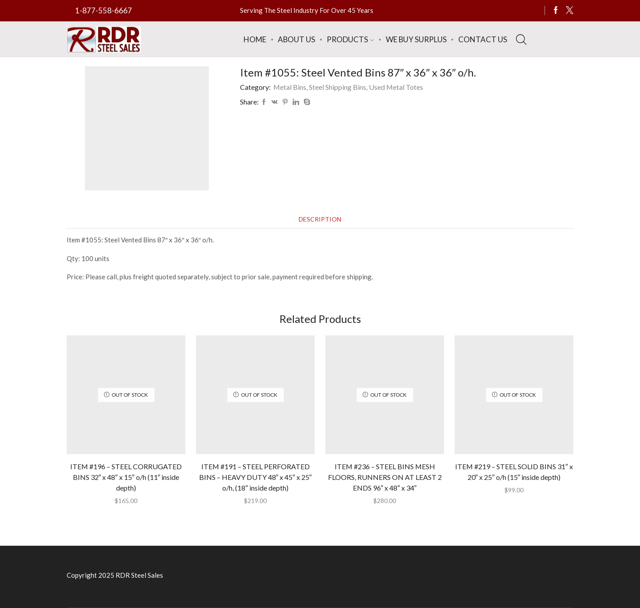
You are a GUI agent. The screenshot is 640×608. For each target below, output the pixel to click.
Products (350, 39)
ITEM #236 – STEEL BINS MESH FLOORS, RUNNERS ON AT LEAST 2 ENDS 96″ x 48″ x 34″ (385, 477)
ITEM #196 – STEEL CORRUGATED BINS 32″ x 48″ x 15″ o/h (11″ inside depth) (126, 477)
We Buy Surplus (416, 39)
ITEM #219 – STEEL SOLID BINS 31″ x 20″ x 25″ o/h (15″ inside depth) (514, 471)
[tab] (320, 219)
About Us (296, 39)
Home (255, 39)
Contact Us (482, 39)
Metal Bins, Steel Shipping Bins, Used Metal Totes (348, 87)
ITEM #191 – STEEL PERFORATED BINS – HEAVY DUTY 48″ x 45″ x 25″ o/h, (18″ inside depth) (255, 477)
